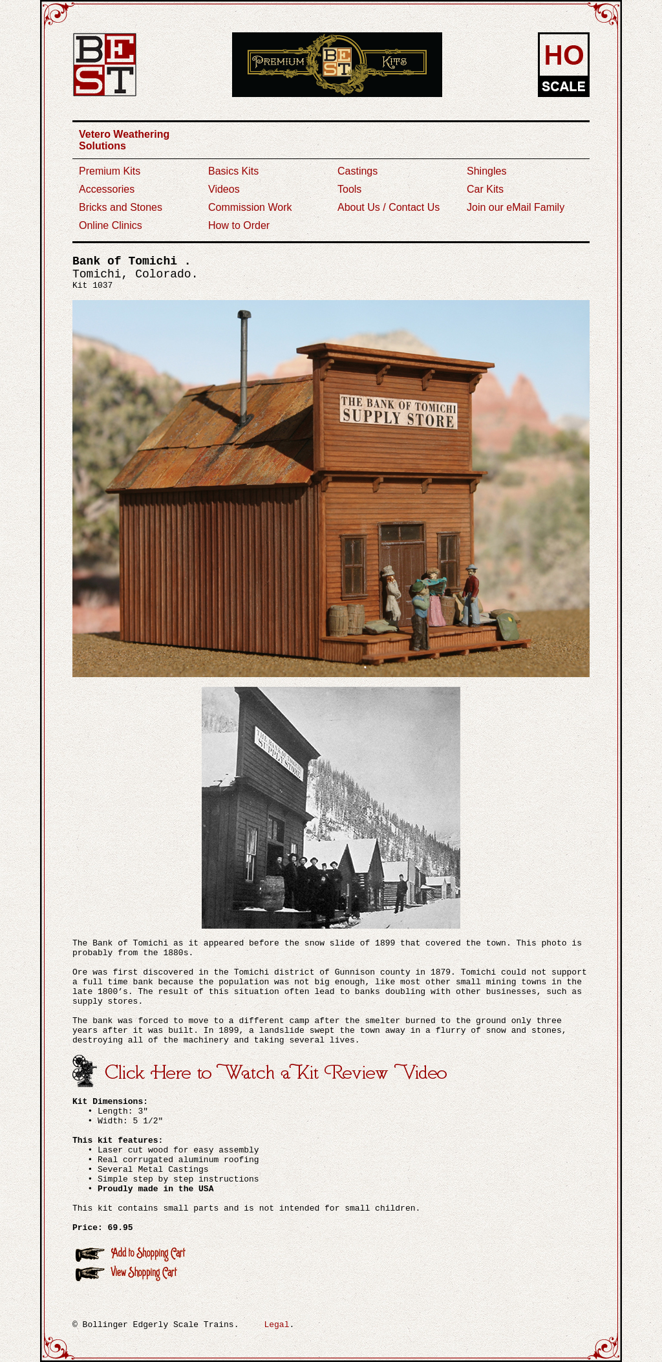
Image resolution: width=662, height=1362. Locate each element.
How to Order (239, 225)
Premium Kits (109, 171)
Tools (349, 189)
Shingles (486, 171)
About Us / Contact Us (388, 207)
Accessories (106, 189)
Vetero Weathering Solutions (124, 140)
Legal (276, 1325)
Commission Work (250, 207)
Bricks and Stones (120, 207)
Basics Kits (233, 171)
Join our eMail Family (515, 207)
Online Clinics (110, 225)
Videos (224, 189)
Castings (357, 171)
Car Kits (485, 189)
